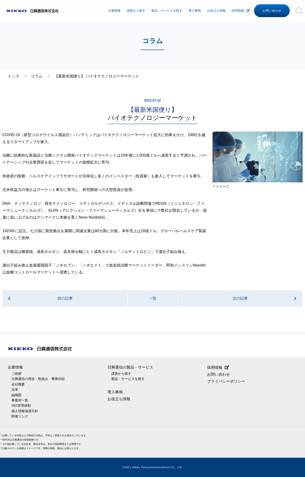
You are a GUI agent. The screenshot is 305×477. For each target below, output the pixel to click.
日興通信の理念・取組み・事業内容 (38, 379)
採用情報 (238, 10)
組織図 (16, 395)
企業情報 (114, 10)
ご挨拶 (16, 373)
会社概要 (18, 384)
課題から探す (136, 10)
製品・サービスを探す (166, 10)
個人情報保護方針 (24, 411)
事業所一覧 (19, 400)
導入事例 (194, 10)
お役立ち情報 (216, 10)
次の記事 (240, 298)
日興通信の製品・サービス (130, 367)
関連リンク (19, 416)
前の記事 (65, 298)
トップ (13, 76)
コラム (36, 76)
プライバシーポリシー (226, 381)
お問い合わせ (272, 10)
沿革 (14, 389)
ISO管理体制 (21, 405)
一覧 (152, 298)
